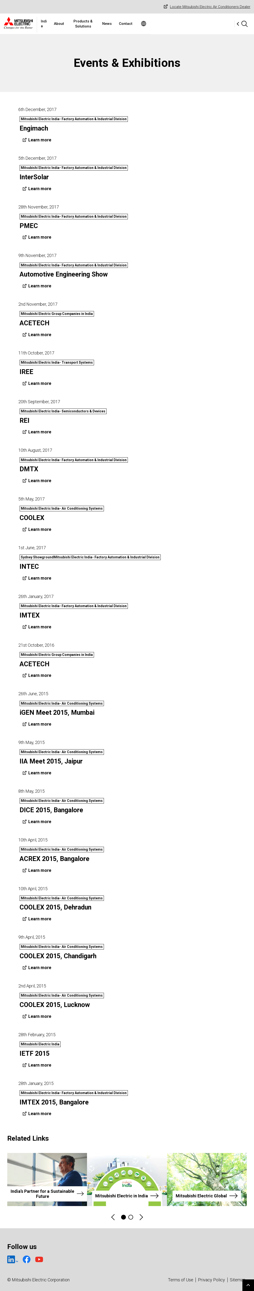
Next (140, 1217)
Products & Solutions (125, 23)
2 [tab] (130, 1217)
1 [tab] (123, 1217)
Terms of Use (180, 1279)
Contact (174, 23)
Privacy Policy (211, 1279)
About (95, 23)
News (155, 23)
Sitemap (238, 1279)
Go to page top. (248, 1285)
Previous (113, 1217)
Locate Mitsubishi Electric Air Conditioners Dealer (206, 6)
